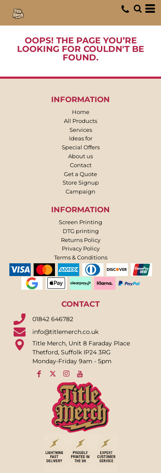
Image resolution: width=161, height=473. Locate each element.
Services (80, 129)
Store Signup (81, 182)
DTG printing (81, 231)
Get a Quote (80, 174)
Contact (81, 165)
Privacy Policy (81, 248)
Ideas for (80, 138)
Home (80, 111)
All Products (80, 120)
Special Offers (81, 147)
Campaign (80, 191)
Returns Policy (81, 239)
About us (80, 156)
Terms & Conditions (80, 257)
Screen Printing (80, 222)
